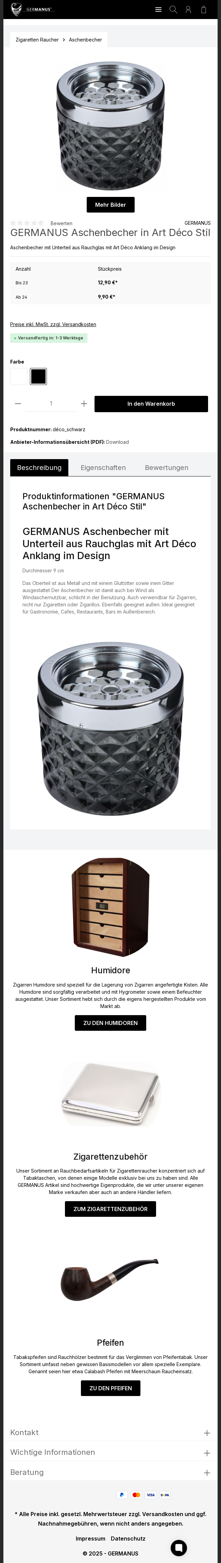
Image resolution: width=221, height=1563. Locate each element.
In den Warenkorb (151, 404)
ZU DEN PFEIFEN (110, 1388)
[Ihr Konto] (188, 9)
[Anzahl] (51, 404)
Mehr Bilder (110, 204)
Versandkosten (162, 1514)
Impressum (90, 1538)
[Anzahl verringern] (18, 404)
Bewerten (61, 223)
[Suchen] (173, 9)
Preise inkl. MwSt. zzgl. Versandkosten (53, 324)
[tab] (39, 467)
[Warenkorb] (204, 9)
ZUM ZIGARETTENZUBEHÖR (110, 1209)
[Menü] (158, 9)
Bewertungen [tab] (166, 468)
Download (117, 442)
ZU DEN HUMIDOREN (110, 1023)
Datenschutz (128, 1538)
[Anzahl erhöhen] (84, 404)
